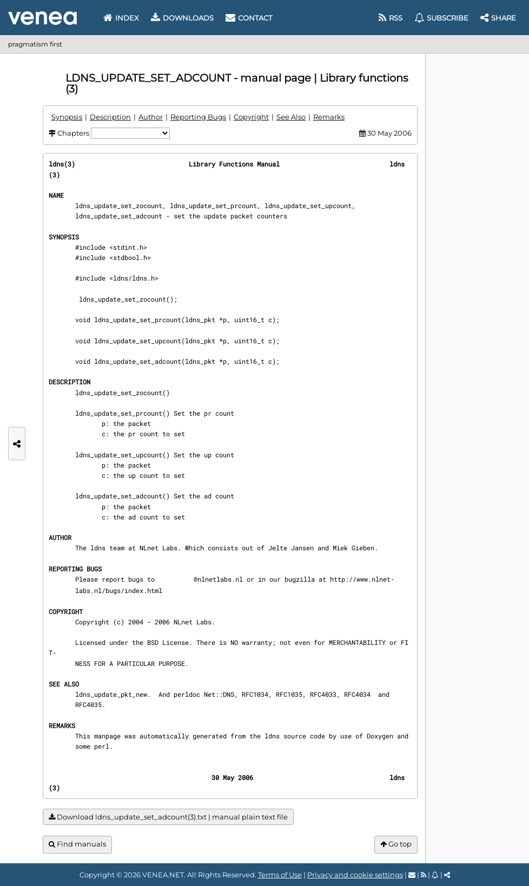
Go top (396, 844)
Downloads (182, 18)
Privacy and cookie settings (355, 874)
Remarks (329, 116)
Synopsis (66, 116)
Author (150, 116)
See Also (291, 116)
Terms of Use (280, 874)
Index (121, 18)
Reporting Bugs (198, 116)
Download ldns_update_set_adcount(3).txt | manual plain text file (168, 817)
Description (110, 116)
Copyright (251, 116)
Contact (249, 18)
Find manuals (77, 844)
